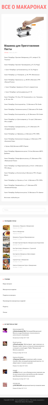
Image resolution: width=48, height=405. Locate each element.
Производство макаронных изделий (14, 301)
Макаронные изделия (9, 289)
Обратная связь (20, 401)
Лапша (6, 52)
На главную (29, 401)
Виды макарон (7, 284)
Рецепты (5, 306)
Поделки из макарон (9, 295)
